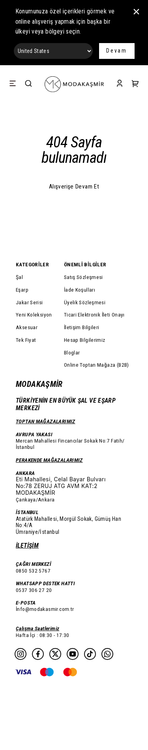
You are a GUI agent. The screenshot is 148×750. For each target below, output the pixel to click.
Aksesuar (26, 327)
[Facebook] (38, 654)
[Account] (119, 84)
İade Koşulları (79, 289)
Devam (116, 50)
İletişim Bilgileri (81, 327)
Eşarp (22, 289)
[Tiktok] (90, 654)
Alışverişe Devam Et (74, 186)
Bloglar (72, 352)
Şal (19, 277)
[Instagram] (20, 654)
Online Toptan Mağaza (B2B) (96, 365)
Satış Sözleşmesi (83, 277)
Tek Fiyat (26, 340)
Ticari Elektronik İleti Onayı (94, 314)
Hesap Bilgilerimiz (84, 340)
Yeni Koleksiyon (34, 314)
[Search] (28, 84)
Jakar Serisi (29, 302)
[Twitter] (55, 654)
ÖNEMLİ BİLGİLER (85, 264)
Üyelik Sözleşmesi (85, 302)
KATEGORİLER (32, 264)
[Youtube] (73, 654)
